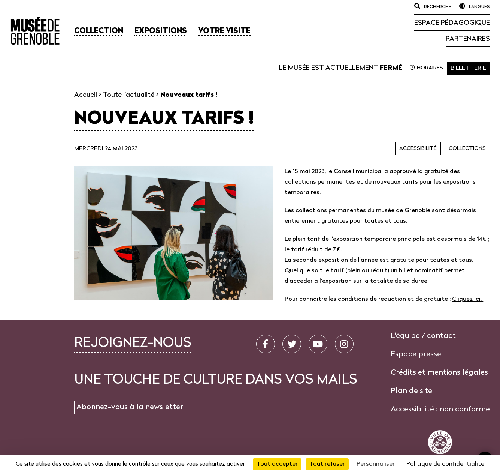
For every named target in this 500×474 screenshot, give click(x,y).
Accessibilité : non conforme (440, 409)
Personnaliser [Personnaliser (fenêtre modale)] (376, 464)
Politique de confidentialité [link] (445, 464)
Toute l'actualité (128, 95)
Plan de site (411, 391)
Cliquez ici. (467, 299)
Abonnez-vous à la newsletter (129, 407)
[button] (99, 31)
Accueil (85, 95)
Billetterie (468, 68)
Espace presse (416, 354)
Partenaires (468, 39)
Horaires (430, 68)
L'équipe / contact (423, 336)
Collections (467, 149)
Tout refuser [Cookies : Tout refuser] (327, 464)
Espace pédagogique (452, 23)
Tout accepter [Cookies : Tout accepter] (277, 464)
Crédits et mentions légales (439, 372)
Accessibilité (418, 149)
